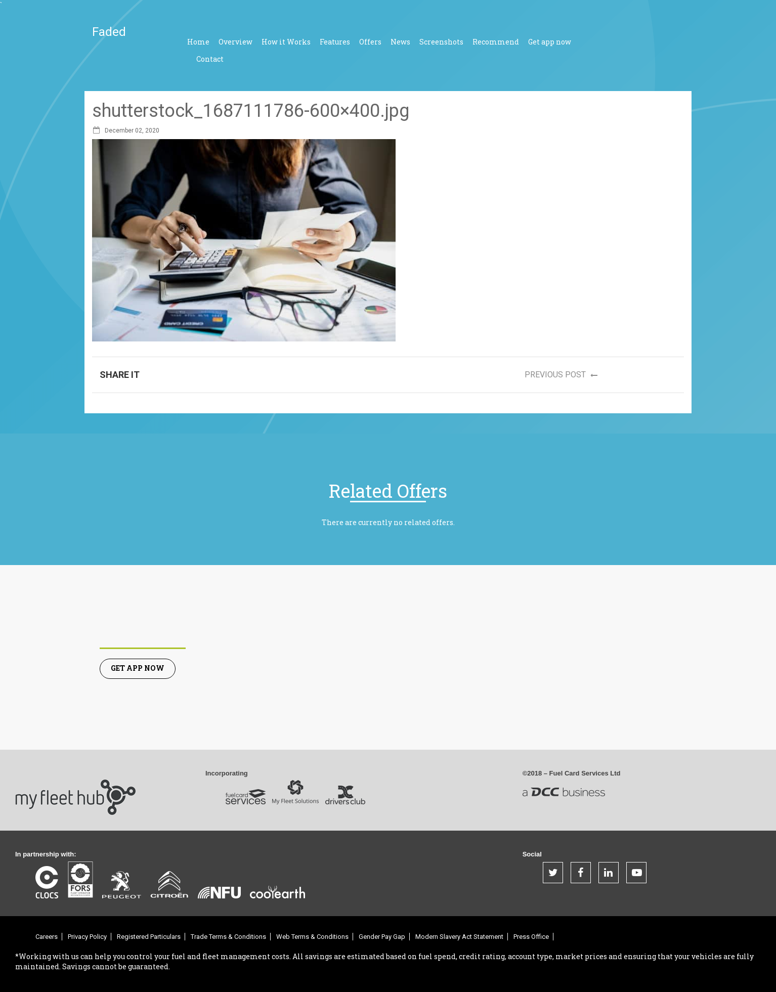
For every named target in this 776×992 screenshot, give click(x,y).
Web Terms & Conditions (312, 936)
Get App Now (137, 668)
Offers (370, 42)
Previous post (564, 375)
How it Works (286, 42)
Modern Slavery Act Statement (459, 936)
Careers (46, 936)
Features (335, 42)
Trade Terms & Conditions (228, 936)
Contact (210, 59)
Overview (235, 42)
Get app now (549, 42)
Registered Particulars (149, 936)
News (400, 42)
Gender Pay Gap (382, 936)
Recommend (495, 42)
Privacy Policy (87, 936)
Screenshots (441, 42)
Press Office (531, 936)
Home (198, 42)
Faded (109, 32)
